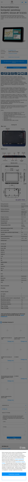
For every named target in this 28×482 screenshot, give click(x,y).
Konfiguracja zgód (14, 478)
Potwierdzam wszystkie (14, 474)
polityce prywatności (19, 459)
